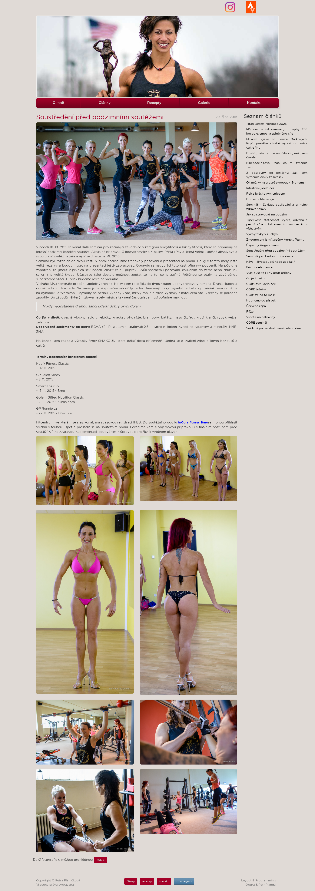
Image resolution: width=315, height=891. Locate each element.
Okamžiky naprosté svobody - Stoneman (276, 182)
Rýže (249, 311)
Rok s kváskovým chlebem (265, 193)
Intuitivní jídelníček (260, 188)
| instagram (184, 881)
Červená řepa (256, 306)
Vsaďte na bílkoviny (260, 317)
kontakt (164, 881)
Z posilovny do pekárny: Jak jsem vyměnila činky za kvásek (277, 175)
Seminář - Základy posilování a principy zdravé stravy (277, 207)
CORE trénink (256, 289)
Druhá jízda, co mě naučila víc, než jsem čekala (277, 155)
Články (105, 103)
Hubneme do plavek (261, 300)
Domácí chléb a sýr (260, 199)
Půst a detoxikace (259, 267)
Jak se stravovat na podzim (266, 214)
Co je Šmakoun (257, 278)
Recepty (154, 103)
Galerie (204, 103)
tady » (101, 859)
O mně (58, 103)
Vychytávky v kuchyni (262, 234)
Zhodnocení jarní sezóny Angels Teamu (275, 239)
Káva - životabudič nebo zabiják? (270, 262)
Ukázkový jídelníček (261, 284)
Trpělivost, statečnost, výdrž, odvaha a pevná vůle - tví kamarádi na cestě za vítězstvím (277, 224)
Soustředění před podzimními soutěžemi (276, 251)
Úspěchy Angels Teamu (263, 245)
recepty (147, 881)
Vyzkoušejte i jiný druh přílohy (268, 273)
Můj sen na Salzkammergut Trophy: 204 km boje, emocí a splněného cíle (277, 131)
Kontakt (253, 103)
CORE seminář (257, 322)
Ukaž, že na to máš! (260, 295)
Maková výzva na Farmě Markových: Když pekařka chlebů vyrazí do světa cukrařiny (277, 143)
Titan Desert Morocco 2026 (266, 124)
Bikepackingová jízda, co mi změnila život (277, 165)
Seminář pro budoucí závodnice (269, 256)
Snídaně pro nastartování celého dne (273, 328)
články (131, 881)
